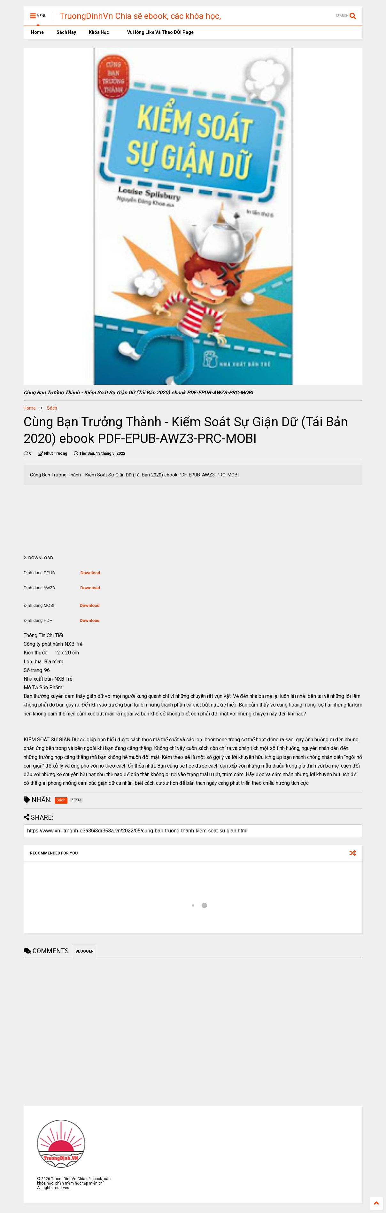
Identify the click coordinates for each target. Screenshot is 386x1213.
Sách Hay (66, 32)
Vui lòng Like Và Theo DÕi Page (158, 32)
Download (90, 572)
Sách (52, 408)
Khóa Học (99, 32)
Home (37, 32)
